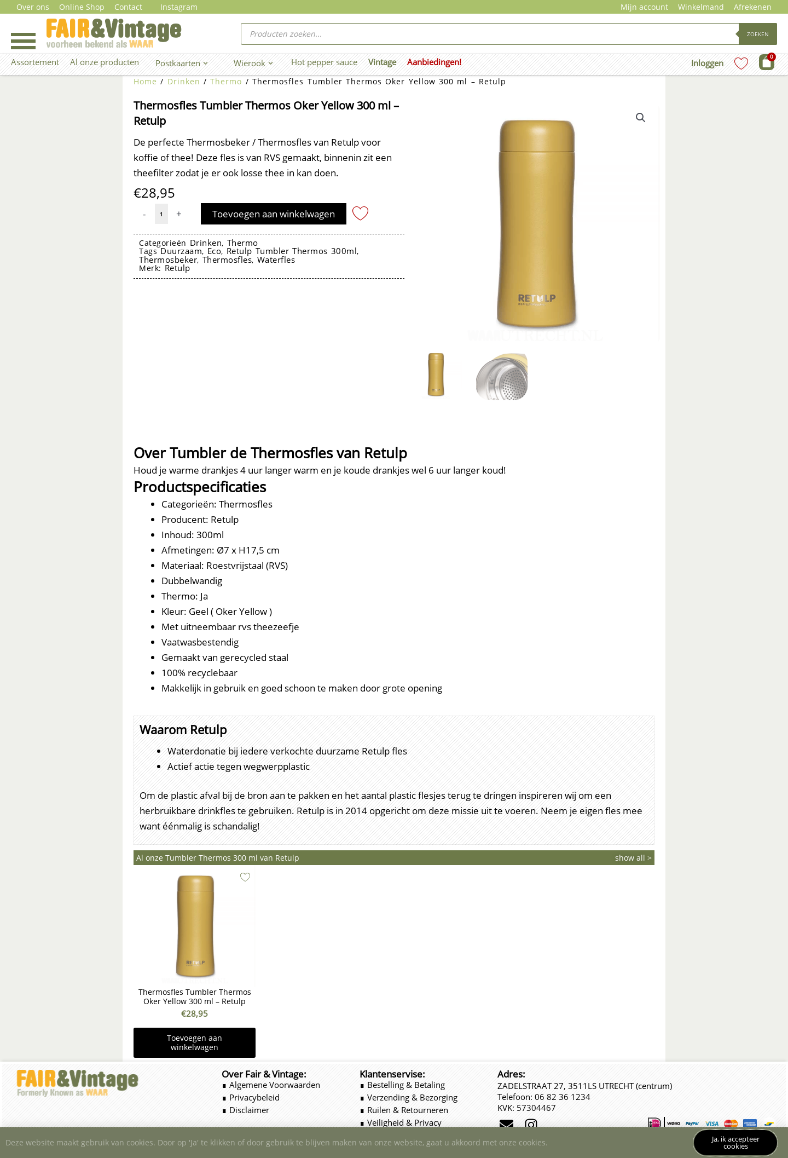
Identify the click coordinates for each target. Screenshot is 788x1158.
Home (145, 81)
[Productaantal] (161, 213)
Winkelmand (701, 6)
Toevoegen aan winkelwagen (273, 214)
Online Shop (82, 6)
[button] (641, 118)
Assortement (35, 61)
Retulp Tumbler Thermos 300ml (292, 250)
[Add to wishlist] (360, 213)
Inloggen (707, 62)
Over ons (32, 6)
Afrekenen (753, 6)
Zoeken (758, 34)
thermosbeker (168, 259)
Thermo (226, 81)
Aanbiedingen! (434, 61)
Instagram (179, 7)
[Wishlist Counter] (741, 63)
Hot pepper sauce (324, 61)
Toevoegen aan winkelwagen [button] (194, 1043)
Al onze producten (104, 61)
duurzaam (181, 250)
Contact (128, 6)
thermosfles (227, 259)
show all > (633, 857)
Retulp (177, 267)
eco (214, 250)
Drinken (183, 81)
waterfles (276, 259)
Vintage (382, 61)
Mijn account (644, 6)
